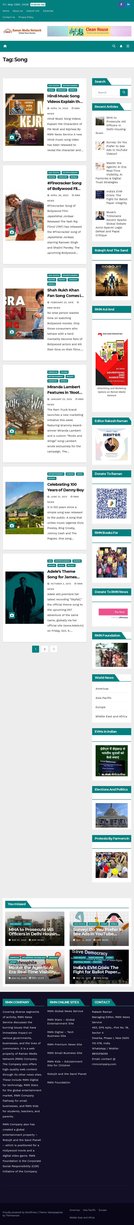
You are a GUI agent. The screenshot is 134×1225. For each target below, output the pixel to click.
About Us (18, 11)
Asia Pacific (53, 86)
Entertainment (70, 86)
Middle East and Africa (111, 716)
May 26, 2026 (84, 940)
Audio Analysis (96, 958)
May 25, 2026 (19, 978)
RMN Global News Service (65, 1011)
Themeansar (12, 1215)
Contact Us (9, 17)
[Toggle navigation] (127, 46)
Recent (61, 280)
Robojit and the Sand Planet (67, 1074)
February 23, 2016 (62, 302)
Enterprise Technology (34, 958)
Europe (70, 474)
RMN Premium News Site (64, 1044)
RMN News (36, 940)
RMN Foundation (58, 1082)
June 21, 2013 (59, 496)
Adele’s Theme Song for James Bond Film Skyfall (63, 577)
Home (6, 11)
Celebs (64, 372)
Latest (27, 924)
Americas (52, 372)
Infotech (93, 924)
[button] (114, 46)
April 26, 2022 (60, 195)
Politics (97, 962)
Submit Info (32, 11)
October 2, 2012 (61, 584)
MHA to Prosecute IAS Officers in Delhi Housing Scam (34, 934)
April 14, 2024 (60, 108)
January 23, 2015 (62, 399)
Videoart (61, 90)
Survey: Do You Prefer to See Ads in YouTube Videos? (98, 934)
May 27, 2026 (19, 940)
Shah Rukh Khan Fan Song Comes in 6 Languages (65, 296)
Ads (50, 561)
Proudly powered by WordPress (20, 1212)
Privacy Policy (25, 17)
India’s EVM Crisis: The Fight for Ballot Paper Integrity (95, 972)
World (72, 90)
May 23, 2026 (84, 978)
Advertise (48, 11)
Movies (51, 177)
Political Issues (82, 962)
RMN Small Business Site (64, 1053)
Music (51, 90)
